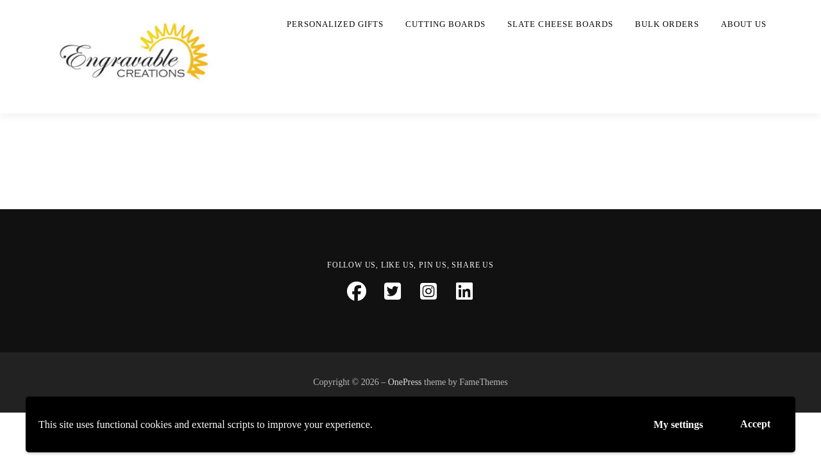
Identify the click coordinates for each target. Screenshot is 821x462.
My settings (678, 424)
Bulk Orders (667, 24)
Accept (755, 424)
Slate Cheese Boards (560, 24)
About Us (743, 24)
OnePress (405, 382)
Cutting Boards (445, 24)
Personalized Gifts (335, 24)
